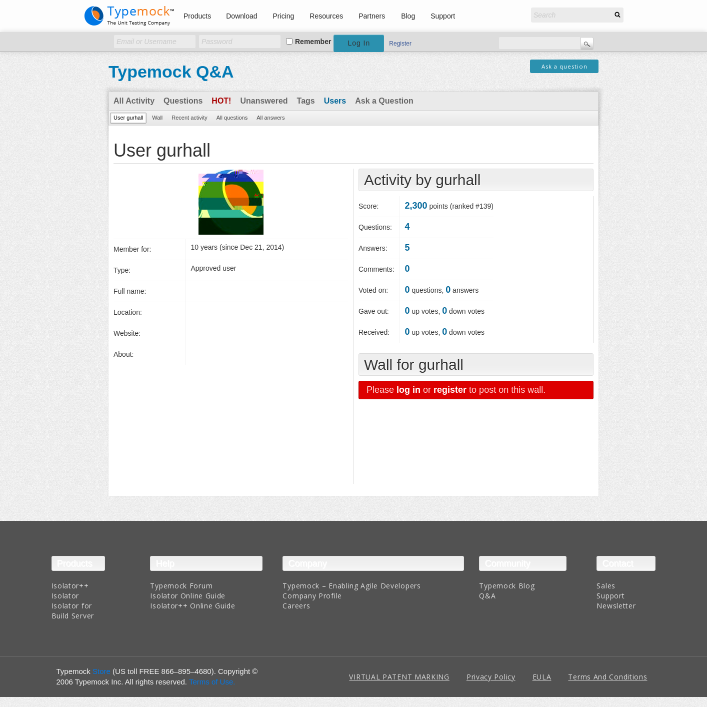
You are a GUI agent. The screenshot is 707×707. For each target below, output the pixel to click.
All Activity (134, 101)
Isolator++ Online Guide (192, 605)
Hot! (221, 101)
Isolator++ (70, 585)
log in (408, 390)
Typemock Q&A (171, 71)
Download (241, 16)
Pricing (283, 16)
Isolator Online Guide (188, 595)
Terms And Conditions (607, 676)
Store (101, 671)
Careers (296, 605)
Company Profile (312, 595)
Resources (326, 16)
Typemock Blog (506, 585)
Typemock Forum (181, 585)
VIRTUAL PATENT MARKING (399, 676)
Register (400, 43)
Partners (371, 16)
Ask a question (565, 66)
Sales (606, 585)
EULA (542, 676)
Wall (157, 118)
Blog (408, 16)
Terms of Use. (212, 681)
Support (442, 16)
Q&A (487, 595)
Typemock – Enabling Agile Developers (351, 585)
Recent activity (190, 118)
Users (335, 101)
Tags (306, 101)
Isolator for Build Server (73, 610)
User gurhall (128, 118)
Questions (183, 101)
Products (197, 16)
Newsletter (616, 605)
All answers (270, 118)
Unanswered (264, 101)
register (450, 390)
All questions (232, 118)
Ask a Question (384, 101)
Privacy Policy (491, 676)
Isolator (66, 595)
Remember (313, 41)
